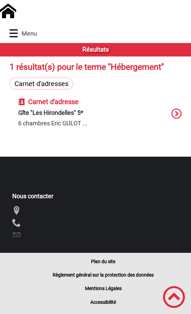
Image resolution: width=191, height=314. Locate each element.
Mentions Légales (103, 288)
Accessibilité (103, 302)
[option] (99, 117)
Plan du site (103, 261)
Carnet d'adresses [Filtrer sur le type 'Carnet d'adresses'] (41, 84)
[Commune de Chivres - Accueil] (75, 11)
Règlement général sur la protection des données (103, 275)
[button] (13, 33)
